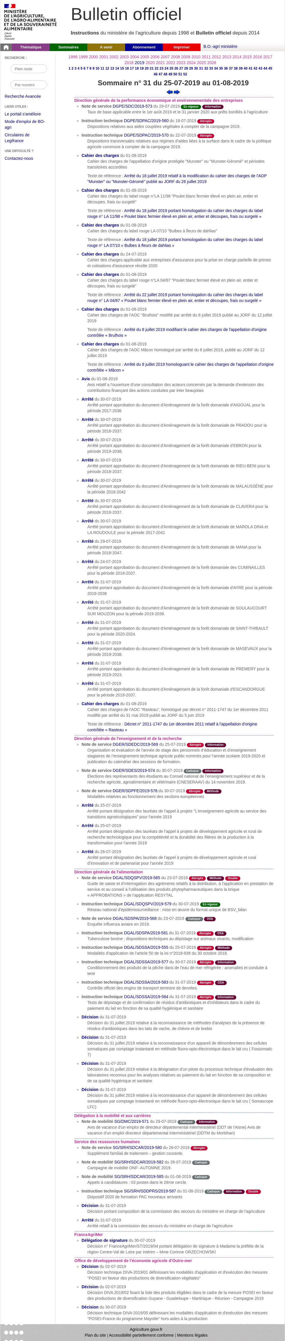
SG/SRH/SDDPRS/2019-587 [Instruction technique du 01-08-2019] (150, 1191)
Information (213, 106)
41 (250, 68)
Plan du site (95, 1335)
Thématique (31, 47)
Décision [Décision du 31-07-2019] (90, 1017)
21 (152, 68)
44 (265, 68)
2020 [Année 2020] (150, 62)
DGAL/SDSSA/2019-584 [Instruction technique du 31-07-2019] (146, 996)
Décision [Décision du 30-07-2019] (90, 1307)
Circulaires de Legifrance (22, 138)
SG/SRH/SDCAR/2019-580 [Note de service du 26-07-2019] (137, 1147)
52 (185, 74)
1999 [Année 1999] (83, 57)
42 (255, 68)
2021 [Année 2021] (160, 62)
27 (181, 68)
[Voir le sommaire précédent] (170, 91)
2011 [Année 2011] (206, 57)
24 (166, 68)
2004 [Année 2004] (134, 57)
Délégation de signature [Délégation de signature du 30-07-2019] (105, 1240)
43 (260, 68)
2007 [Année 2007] (165, 57)
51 (180, 74)
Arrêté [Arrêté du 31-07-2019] (87, 582)
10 (97, 68)
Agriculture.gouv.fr (146, 1329)
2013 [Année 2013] (226, 57)
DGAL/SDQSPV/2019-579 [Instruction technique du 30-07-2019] (147, 904)
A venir (106, 47)
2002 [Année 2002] (113, 57)
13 (112, 68)
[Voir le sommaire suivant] (177, 91)
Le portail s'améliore (27, 114)
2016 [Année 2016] (257, 57)
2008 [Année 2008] (175, 57)
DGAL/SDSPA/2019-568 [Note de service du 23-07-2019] (135, 918)
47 (160, 74)
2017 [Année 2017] (267, 57)
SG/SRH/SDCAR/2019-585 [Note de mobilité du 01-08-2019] (139, 1176)
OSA (210, 918)
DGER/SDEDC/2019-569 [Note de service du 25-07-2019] (135, 744)
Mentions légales (192, 1335)
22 (156, 68)
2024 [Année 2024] (191, 62)
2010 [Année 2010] (196, 57)
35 (221, 68)
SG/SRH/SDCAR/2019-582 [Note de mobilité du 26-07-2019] (139, 1162)
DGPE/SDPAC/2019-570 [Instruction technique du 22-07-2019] (146, 135)
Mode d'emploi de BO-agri (25, 125)
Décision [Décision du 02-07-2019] (90, 1266)
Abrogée (206, 121)
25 (171, 68)
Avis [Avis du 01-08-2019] (86, 379)
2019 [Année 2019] (139, 62)
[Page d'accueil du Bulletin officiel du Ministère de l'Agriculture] (6, 47)
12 (107, 68)
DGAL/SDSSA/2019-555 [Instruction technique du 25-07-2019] (146, 947)
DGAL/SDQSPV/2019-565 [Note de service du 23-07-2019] (136, 877)
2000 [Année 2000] (93, 57)
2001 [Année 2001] (103, 57)
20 (147, 68)
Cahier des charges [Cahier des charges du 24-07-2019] (100, 254)
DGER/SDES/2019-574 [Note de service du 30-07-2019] (134, 770)
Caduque (192, 770)
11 (102, 68)
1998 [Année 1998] (72, 57)
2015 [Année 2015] (247, 57)
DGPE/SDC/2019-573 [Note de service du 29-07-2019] (132, 106)
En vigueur (191, 106)
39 (241, 68)
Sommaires (68, 47)
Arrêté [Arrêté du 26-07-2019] (87, 851)
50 (175, 74)
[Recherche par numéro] (28, 84)
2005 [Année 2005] (144, 57)
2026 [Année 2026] (211, 62)
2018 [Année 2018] (129, 62)
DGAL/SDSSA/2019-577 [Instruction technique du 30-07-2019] (146, 962)
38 (236, 68)
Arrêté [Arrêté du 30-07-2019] (87, 399)
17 (132, 68)
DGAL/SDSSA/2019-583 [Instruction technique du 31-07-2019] (146, 982)
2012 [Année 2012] (216, 57)
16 (127, 68)
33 (211, 68)
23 (161, 68)
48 (165, 74)
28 (186, 68)
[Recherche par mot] (28, 68)
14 (117, 68)
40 (246, 68)
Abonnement (143, 47)
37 (231, 68)
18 (137, 68)
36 (226, 68)
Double (233, 878)
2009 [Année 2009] (185, 57)
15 (122, 68)
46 (155, 74)
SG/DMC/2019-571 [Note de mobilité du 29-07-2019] (131, 1121)
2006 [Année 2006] (154, 57)
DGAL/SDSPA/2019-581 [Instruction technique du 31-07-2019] (146, 933)
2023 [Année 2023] (180, 62)
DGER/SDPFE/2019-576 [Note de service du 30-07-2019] (135, 790)
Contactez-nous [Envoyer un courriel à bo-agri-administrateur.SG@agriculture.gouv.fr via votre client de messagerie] (19, 158)
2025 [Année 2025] (201, 62)
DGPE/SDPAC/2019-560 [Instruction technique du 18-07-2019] (146, 120)
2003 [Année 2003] (124, 57)
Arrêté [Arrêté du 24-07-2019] (87, 561)
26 (176, 68)
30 (196, 68)
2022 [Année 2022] (170, 62)
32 (206, 68)
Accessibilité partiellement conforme (141, 1335)
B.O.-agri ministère (220, 46)
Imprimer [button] (182, 47)
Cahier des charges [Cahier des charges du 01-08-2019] (100, 155)
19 (142, 68)
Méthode (213, 791)
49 (170, 74)
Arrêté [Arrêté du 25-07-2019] (87, 805)
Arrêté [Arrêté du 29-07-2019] (87, 541)
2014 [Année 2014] (236, 57)
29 (191, 68)
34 (216, 68)
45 (270, 68)
